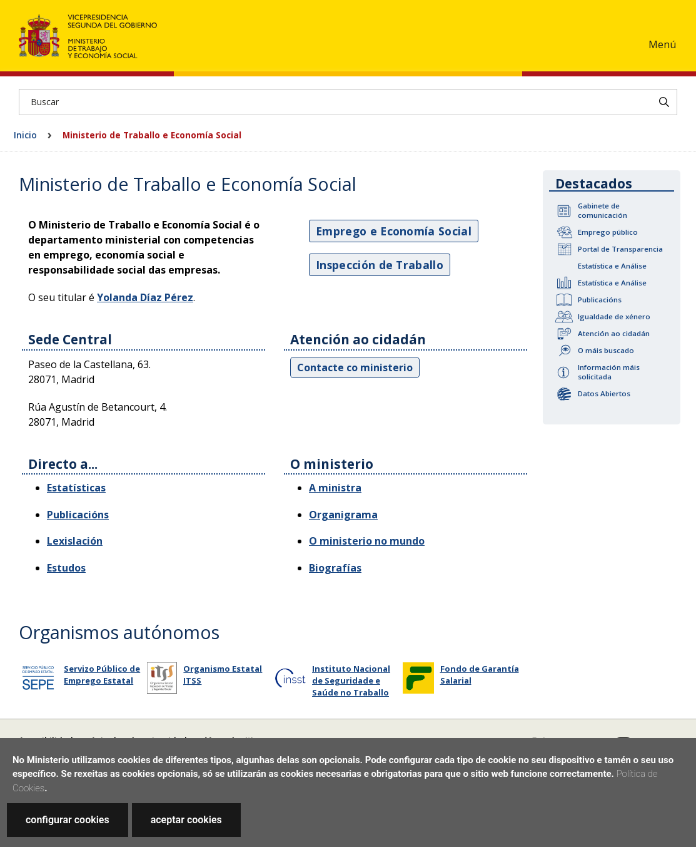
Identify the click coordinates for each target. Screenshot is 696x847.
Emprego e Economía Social (394, 231)
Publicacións (600, 299)
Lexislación (75, 541)
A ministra (335, 488)
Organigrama (343, 514)
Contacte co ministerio (355, 367)
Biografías (335, 568)
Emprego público (608, 232)
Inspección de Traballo (379, 264)
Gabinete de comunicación (602, 210)
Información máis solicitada (609, 371)
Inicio (25, 135)
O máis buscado (606, 350)
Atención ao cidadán (614, 333)
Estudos (66, 568)
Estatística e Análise (612, 265)
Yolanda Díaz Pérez (145, 297)
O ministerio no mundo (367, 541)
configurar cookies (67, 820)
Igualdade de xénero (614, 316)
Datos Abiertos (604, 393)
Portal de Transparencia (620, 249)
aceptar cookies (186, 820)
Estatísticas (76, 488)
